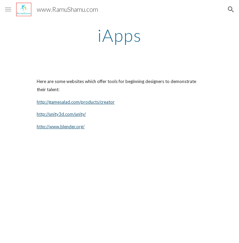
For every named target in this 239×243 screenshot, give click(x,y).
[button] (8, 9)
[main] (119, 35)
